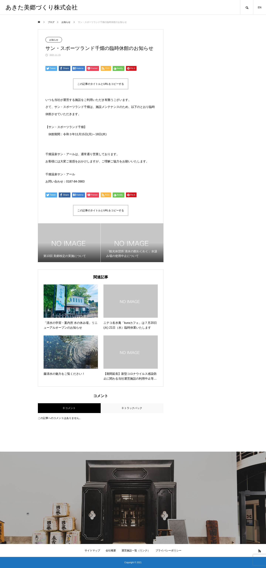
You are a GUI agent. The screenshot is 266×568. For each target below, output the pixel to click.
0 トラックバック (132, 408)
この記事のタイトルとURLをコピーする (100, 83)
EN (259, 7)
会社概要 (111, 550)
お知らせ (53, 40)
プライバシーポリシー (168, 550)
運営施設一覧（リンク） (136, 550)
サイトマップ (92, 550)
